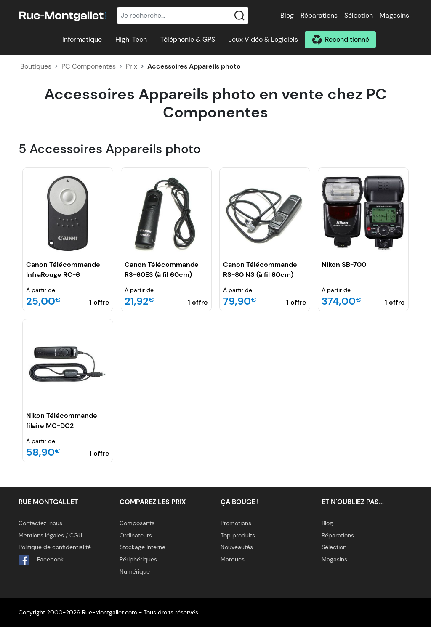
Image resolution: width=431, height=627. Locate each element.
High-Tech (131, 39)
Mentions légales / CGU (50, 535)
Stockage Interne (142, 547)
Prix (131, 66)
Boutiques (35, 66)
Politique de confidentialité (55, 547)
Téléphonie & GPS (187, 39)
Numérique (135, 571)
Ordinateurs (136, 535)
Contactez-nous (40, 523)
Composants (137, 523)
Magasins (394, 15)
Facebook (41, 560)
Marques (233, 559)
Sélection (358, 15)
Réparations (319, 15)
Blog (287, 15)
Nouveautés (237, 547)
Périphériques (138, 559)
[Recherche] (182, 15)
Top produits (238, 535)
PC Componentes (88, 66)
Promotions (236, 523)
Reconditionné (347, 39)
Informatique (82, 39)
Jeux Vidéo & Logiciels (263, 39)
